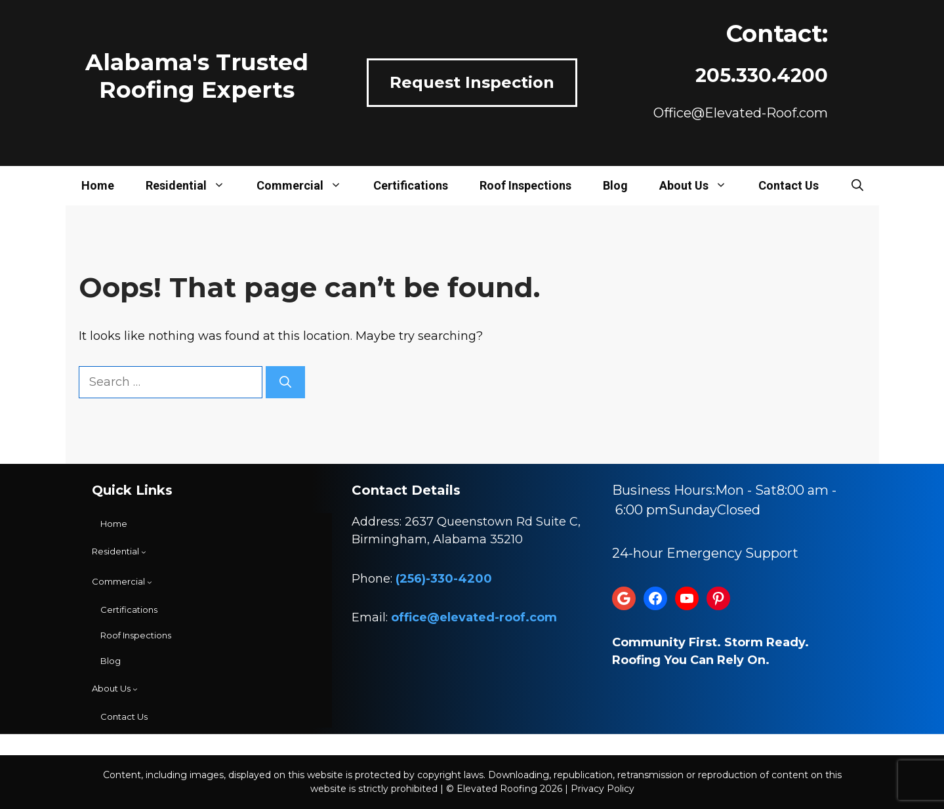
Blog (615, 185)
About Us (701, 185)
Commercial (307, 185)
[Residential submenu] (119, 552)
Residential (193, 185)
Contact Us (788, 185)
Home (97, 185)
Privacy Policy (602, 789)
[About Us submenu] (115, 689)
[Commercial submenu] (122, 582)
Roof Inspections (525, 185)
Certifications (410, 185)
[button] (857, 185)
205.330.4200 (761, 75)
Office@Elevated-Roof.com (740, 113)
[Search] (285, 382)
